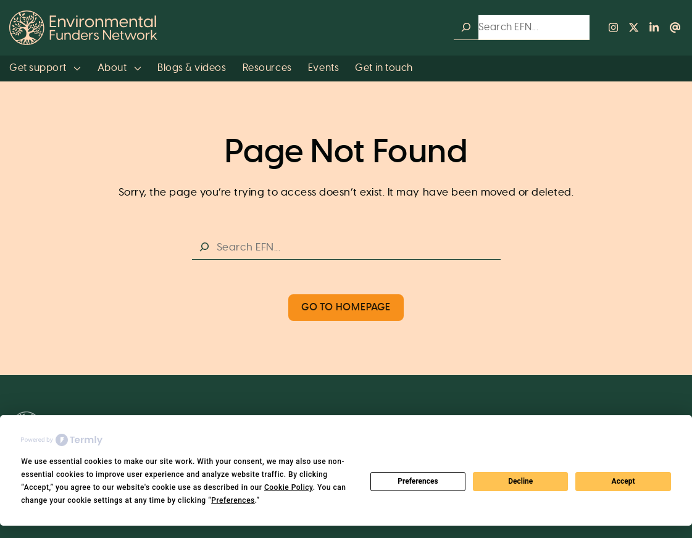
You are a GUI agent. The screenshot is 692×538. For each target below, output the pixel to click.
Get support (45, 68)
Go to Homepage (346, 307)
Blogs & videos (191, 68)
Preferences (418, 481)
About (119, 68)
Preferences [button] (233, 500)
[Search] (466, 27)
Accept (623, 481)
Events (323, 68)
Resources (267, 68)
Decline (520, 481)
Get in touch (383, 68)
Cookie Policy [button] (288, 487)
